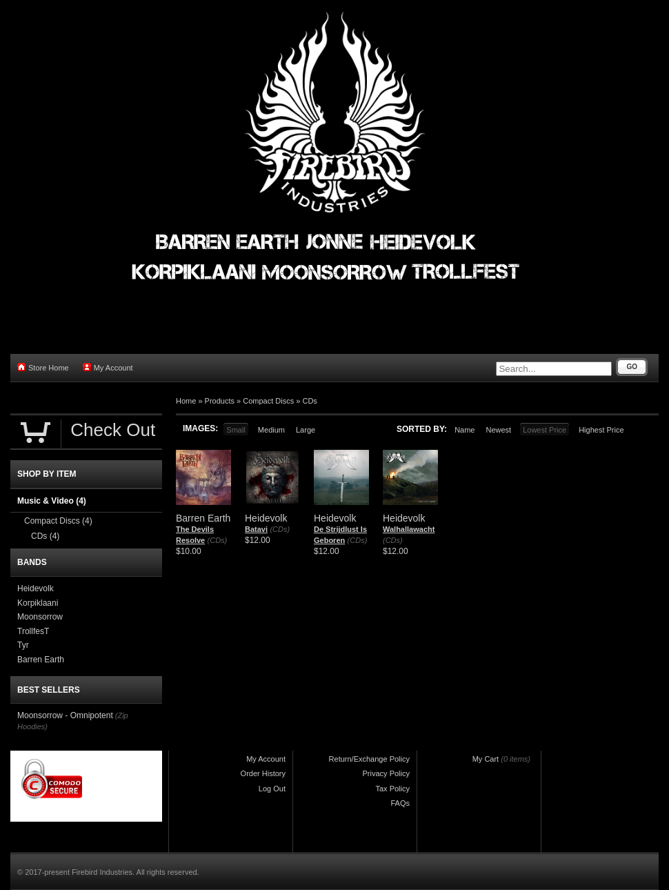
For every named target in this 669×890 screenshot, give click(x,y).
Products (219, 401)
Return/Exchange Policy (369, 759)
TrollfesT (33, 631)
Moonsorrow (40, 617)
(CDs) (218, 540)
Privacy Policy (386, 773)
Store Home (43, 367)
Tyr (23, 645)
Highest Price (601, 430)
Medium (271, 430)
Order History (263, 773)
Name (465, 430)
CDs (309, 401)
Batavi (256, 529)
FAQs (400, 803)
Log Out (272, 788)
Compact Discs (268, 401)
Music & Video (51, 501)
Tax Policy (392, 788)
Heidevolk (35, 588)
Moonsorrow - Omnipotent (65, 715)
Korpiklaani (37, 603)
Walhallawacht (409, 529)
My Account (108, 367)
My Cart (485, 759)
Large (305, 430)
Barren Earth (40, 659)
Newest (498, 430)
